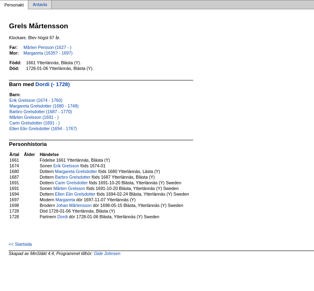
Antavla (40, 4)
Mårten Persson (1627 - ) (47, 47)
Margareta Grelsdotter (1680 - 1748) (43, 105)
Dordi (62, 216)
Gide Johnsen (107, 253)
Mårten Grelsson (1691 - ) (34, 117)
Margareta (65, 199)
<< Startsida (20, 244)
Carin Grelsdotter (71, 182)
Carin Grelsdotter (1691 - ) (34, 122)
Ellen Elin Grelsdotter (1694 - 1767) (43, 128)
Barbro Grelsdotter (73, 177)
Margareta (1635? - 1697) (47, 53)
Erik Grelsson (66, 165)
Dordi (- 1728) (53, 84)
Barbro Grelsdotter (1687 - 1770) (40, 111)
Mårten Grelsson (69, 188)
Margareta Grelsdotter (76, 171)
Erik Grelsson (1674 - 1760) (35, 100)
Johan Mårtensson (74, 205)
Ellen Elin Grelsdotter (75, 194)
